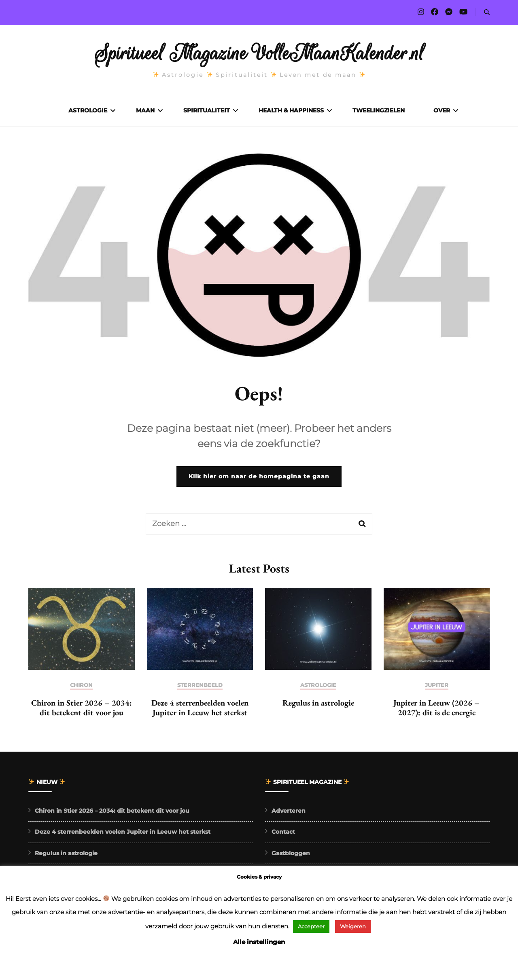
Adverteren (289, 812)
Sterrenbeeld (200, 687)
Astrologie (87, 110)
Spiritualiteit (206, 110)
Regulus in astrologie (318, 704)
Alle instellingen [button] (259, 942)
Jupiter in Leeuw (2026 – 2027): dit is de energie (436, 709)
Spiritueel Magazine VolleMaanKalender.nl (259, 53)
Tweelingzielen (378, 110)
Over (441, 110)
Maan (145, 110)
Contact (283, 833)
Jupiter (436, 687)
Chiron (81, 687)
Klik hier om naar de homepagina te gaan (259, 478)
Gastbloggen (291, 855)
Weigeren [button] (353, 926)
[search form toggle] (487, 12)
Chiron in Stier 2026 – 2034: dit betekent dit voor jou (81, 709)
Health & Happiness (291, 110)
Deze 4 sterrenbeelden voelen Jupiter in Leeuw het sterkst (199, 709)
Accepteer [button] (311, 926)
